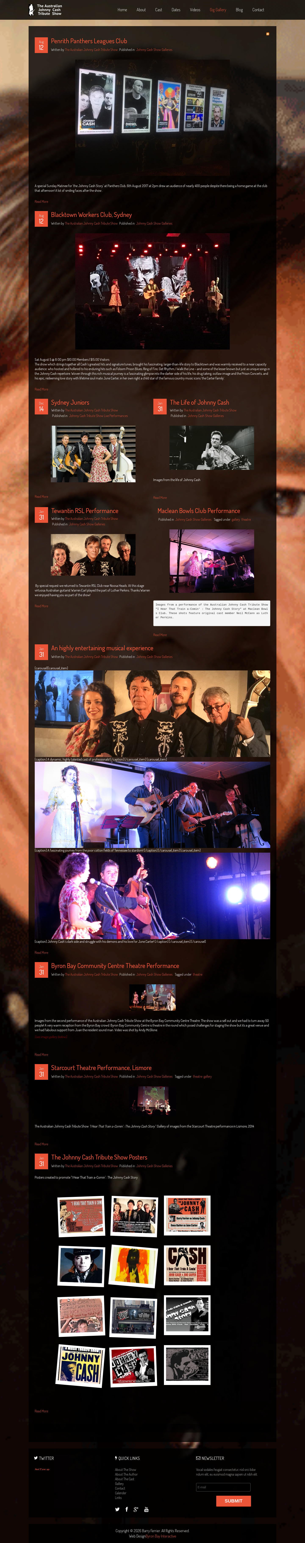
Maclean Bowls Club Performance (199, 510)
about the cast (124, 1479)
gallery (236, 519)
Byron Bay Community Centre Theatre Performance (115, 965)
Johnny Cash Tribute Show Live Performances (98, 416)
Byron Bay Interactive (161, 1536)
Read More (41, 201)
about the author (126, 1474)
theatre (246, 519)
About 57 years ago (42, 1469)
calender (120, 1493)
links (118, 1497)
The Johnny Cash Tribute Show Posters (99, 1157)
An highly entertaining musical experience (102, 648)
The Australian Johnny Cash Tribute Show (91, 50)
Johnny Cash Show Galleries (154, 50)
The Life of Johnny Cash (199, 402)
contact (120, 1488)
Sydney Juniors (70, 402)
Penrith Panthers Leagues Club (89, 41)
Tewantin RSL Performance (84, 510)
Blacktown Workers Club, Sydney (91, 214)
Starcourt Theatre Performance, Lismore (101, 1067)
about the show (125, 1469)
